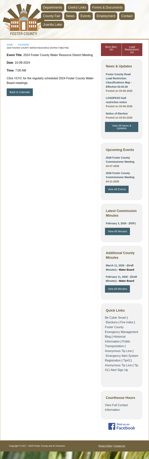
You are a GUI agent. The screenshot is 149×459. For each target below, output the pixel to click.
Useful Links (77, 7)
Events (86, 16)
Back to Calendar (19, 92)
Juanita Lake (52, 24)
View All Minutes (117, 231)
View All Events (117, 189)
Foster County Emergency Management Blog (121, 332)
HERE (18, 78)
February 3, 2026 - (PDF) (120, 223)
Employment (106, 16)
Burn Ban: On (111, 48)
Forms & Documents (107, 7)
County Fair (51, 16)
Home (10, 45)
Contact (127, 16)
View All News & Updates (121, 127)
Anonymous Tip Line (118, 351)
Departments (52, 7)
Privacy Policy (105, 446)
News (70, 16)
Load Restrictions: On (132, 49)
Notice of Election (117, 113)
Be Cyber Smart (115, 317)
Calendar (23, 45)
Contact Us (119, 446)
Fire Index (126, 322)
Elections (112, 322)
